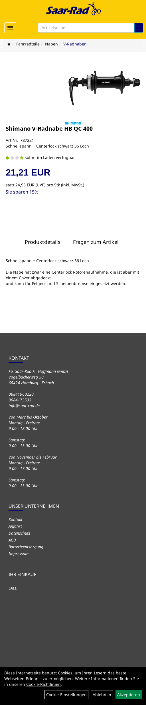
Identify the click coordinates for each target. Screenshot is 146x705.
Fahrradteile (28, 44)
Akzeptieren (128, 694)
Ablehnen (102, 694)
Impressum (19, 553)
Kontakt (16, 519)
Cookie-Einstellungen (66, 694)
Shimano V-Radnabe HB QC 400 (49, 128)
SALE (13, 588)
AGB (12, 540)
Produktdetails (42, 241)
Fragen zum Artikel (96, 241)
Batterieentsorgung (26, 546)
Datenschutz (19, 533)
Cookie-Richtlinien (43, 684)
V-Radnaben (75, 44)
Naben (51, 44)
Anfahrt (15, 526)
